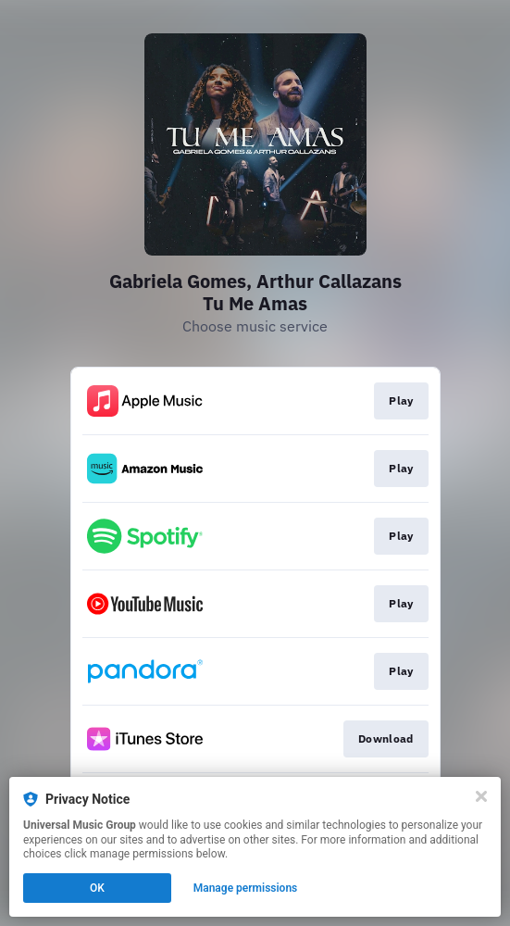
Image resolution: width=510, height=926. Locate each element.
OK (97, 888)
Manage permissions (245, 888)
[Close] (481, 796)
